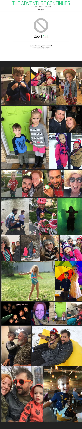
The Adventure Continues (41, 3)
